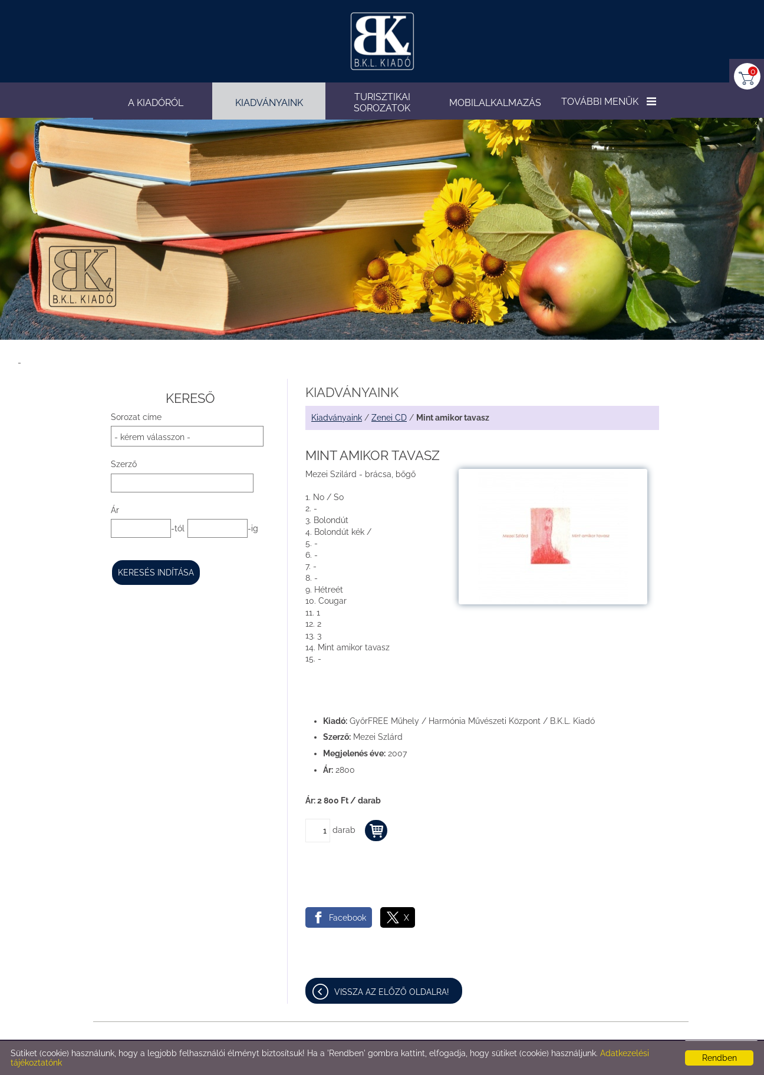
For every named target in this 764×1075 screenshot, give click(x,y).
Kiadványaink (336, 417)
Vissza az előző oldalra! (391, 992)
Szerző (124, 464)
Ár (115, 510)
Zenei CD (389, 417)
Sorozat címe (136, 417)
